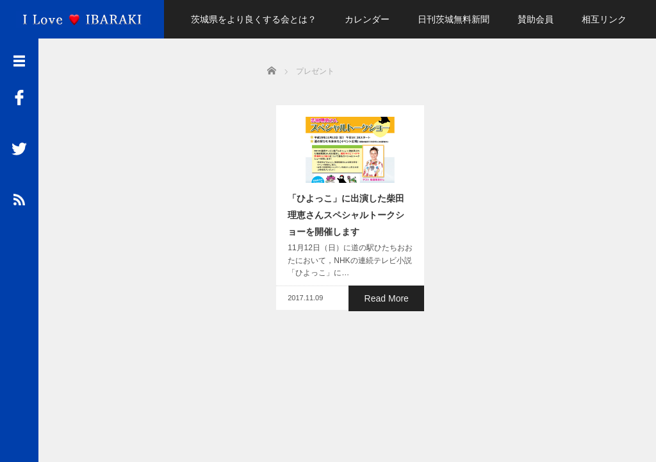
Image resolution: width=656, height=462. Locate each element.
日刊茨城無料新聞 (453, 19)
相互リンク (604, 19)
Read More (389, 303)
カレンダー (367, 19)
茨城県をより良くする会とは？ (253, 19)
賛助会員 (536, 19)
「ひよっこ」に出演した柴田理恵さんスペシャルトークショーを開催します (346, 220)
